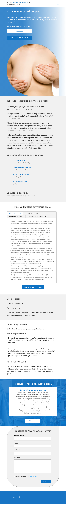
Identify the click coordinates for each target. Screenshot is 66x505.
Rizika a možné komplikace (38, 217)
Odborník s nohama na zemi (33, 390)
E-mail (16, 444)
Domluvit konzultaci (19, 38)
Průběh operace (32, 213)
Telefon (17, 450)
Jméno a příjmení (20, 436)
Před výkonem (15, 213)
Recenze (19, 31)
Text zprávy (17, 458)
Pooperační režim (16, 217)
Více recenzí (33, 421)
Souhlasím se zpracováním (26, 476)
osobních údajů (33, 476)
